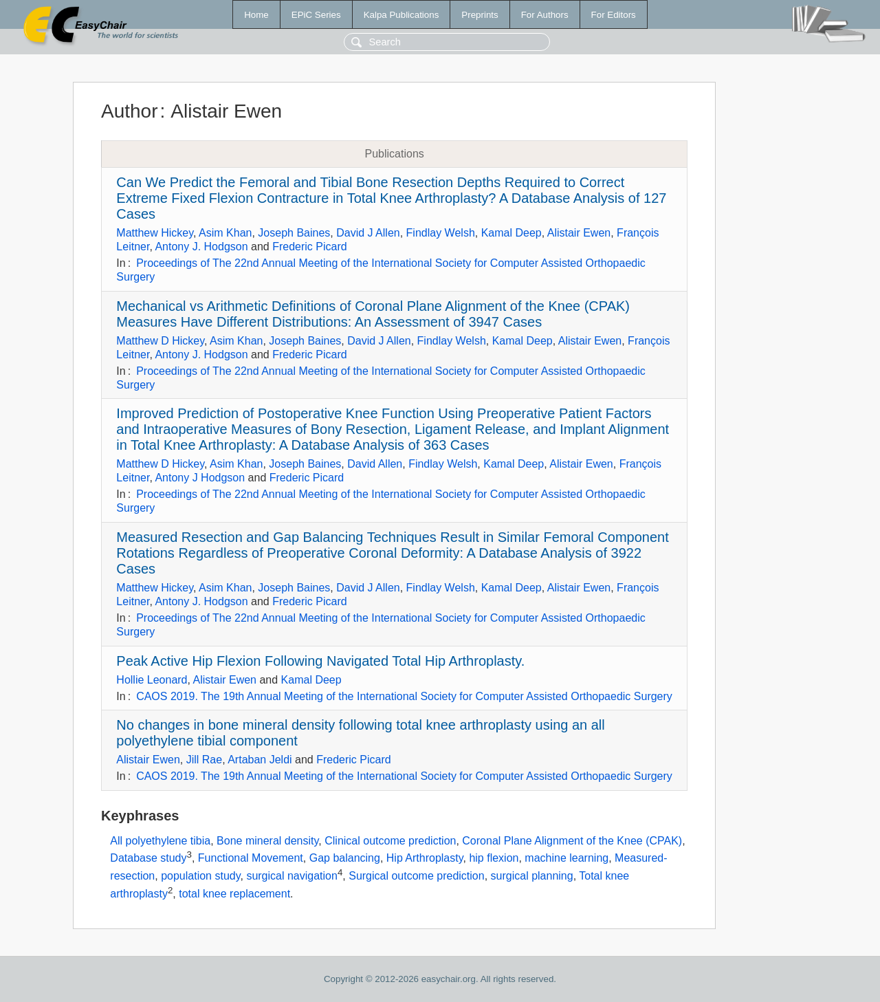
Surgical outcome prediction (416, 876)
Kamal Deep (511, 233)
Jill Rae (204, 759)
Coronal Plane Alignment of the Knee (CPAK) (572, 841)
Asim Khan (225, 233)
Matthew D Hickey (160, 341)
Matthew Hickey (154, 233)
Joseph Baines (294, 233)
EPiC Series (316, 15)
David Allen (374, 464)
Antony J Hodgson (200, 477)
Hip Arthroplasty (424, 858)
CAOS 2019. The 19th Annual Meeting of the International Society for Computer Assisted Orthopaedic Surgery (404, 696)
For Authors (545, 15)
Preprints (479, 15)
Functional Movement (250, 858)
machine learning (566, 858)
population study (200, 876)
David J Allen (368, 233)
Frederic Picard (309, 246)
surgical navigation (292, 876)
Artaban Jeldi (260, 759)
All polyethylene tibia (160, 841)
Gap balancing (344, 858)
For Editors (613, 15)
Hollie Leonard (151, 680)
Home (256, 15)
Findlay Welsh (440, 233)
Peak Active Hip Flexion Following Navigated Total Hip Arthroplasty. (320, 660)
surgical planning (532, 876)
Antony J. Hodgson (201, 246)
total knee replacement (234, 894)
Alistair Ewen (578, 233)
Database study (148, 858)
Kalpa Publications (401, 15)
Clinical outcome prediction (390, 841)
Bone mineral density (267, 841)
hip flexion (493, 858)
